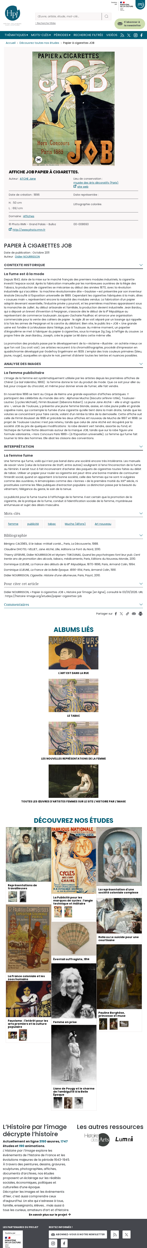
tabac (52, 524)
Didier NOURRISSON (27, 257)
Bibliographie (15, 535)
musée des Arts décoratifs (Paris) (96, 183)
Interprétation (19, 446)
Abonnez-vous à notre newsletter (78, 1235)
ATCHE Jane (28, 179)
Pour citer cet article (21, 583)
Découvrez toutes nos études (39, 43)
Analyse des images (22, 363)
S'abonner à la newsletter (132, 23)
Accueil (11, 43)
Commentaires (16, 604)
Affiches (28, 216)
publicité (33, 524)
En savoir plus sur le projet (48, 1216)
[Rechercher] (68, 16)
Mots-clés (40, 35)
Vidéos (111, 35)
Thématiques (15, 35)
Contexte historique (24, 265)
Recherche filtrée (88, 35)
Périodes (61, 35)
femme (13, 524)
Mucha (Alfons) (75, 524)
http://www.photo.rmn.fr (29, 230)
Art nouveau (103, 524)
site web (82, 187)
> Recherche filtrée (45, 23)
